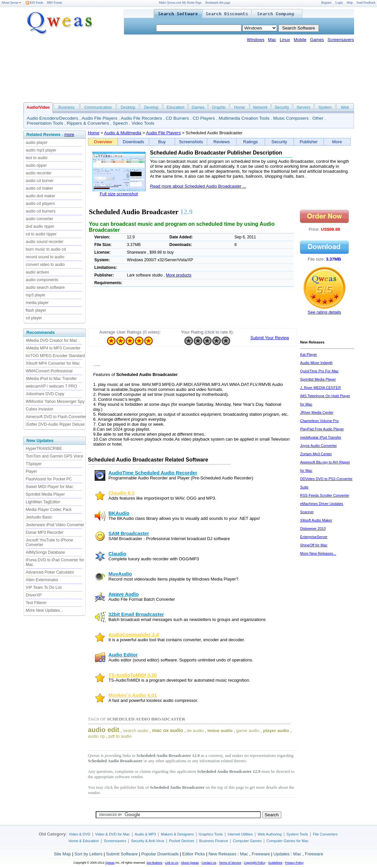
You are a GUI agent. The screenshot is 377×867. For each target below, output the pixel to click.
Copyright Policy (254, 862)
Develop (151, 107)
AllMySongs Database (45, 552)
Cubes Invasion (39, 409)
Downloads (133, 141)
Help (350, 2)
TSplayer (34, 464)
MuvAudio (120, 574)
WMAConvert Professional (49, 371)
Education (175, 107)
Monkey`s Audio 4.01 (133, 695)
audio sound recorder (44, 241)
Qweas (110, 862)
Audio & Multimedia (122, 132)
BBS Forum (54, 2)
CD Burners (177, 118)
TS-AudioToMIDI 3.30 (133, 675)
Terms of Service (230, 862)
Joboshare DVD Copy (45, 394)
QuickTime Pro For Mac (319, 371)
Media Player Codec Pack (49, 509)
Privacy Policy (294, 862)
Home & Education (83, 841)
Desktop (128, 107)
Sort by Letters (88, 853)
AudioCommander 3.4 (134, 634)
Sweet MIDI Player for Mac (49, 486)
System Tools (297, 834)
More (337, 141)
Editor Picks (193, 853)
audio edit (103, 729)
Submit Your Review (269, 337)
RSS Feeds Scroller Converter (324, 495)
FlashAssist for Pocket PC (49, 479)
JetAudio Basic (39, 517)
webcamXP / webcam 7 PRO (51, 386)
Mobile (300, 39)
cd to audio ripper (41, 234)
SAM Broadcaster (129, 533)
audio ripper (36, 165)
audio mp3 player (41, 150)
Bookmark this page (217, 2)
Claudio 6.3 (122, 493)
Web (345, 107)
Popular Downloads (160, 853)
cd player (34, 318)
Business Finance (213, 841)
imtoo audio (220, 730)
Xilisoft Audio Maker (316, 520)
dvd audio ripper (40, 226)
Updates (281, 853)
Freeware (261, 853)
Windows (255, 39)
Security (282, 107)
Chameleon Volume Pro (319, 421)
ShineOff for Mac (314, 545)
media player (37, 302)
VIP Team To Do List (44, 587)
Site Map (62, 853)
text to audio (36, 157)
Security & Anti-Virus (147, 841)
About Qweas (11, 2)
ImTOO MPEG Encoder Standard (55, 355)
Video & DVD (79, 834)
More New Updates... (44, 610)
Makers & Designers (177, 834)
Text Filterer (36, 602)
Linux (285, 39)
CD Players (204, 118)
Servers (303, 107)
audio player (36, 142)
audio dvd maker (40, 196)
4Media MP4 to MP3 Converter (53, 348)
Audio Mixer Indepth (316, 363)
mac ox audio (167, 730)
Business (66, 107)
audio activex (37, 272)
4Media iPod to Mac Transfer (51, 378)
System (324, 107)
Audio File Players (99, 118)
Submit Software (122, 853)
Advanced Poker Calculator (50, 572)
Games (317, 39)
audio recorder (38, 173)
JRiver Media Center (316, 412)
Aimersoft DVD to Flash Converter (56, 416)
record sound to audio (45, 257)
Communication (98, 107)
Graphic (219, 107)
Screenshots (191, 141)
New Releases (222, 853)
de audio (195, 730)
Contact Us (209, 862)
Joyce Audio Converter (318, 446)
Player (31, 471)
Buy (161, 141)
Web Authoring (270, 834)
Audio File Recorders (141, 118)
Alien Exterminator (42, 580)
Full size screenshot (119, 193)
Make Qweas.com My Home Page (180, 2)
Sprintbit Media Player (45, 494)
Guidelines (275, 862)
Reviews (222, 141)
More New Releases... (318, 553)
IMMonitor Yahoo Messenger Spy (55, 401)
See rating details (324, 312)
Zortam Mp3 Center (316, 454)
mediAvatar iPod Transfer (320, 437)
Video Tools (143, 123)
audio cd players (40, 203)
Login (339, 2)
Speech (120, 123)
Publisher (309, 141)
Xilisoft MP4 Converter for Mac (53, 363)
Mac (272, 39)
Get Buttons (154, 862)
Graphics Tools (211, 834)
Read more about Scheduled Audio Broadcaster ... (198, 186)
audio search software (45, 287)
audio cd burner (39, 180)
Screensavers (341, 39)
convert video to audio (45, 264)
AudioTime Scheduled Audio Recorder (153, 472)
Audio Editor (123, 654)
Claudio (118, 553)
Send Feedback (366, 2)
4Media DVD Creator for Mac (51, 340)
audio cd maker (39, 188)
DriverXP (34, 595)
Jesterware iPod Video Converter (55, 525)
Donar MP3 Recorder (44, 532)
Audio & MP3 (145, 834)
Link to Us (171, 862)
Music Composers (291, 118)
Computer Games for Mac (287, 841)
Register (326, 2)
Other (317, 118)
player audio (276, 730)
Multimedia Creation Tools (244, 118)
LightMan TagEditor (43, 502)
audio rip (96, 736)
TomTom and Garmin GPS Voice (54, 456)
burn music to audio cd (46, 249)
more (69, 134)
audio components (42, 280)
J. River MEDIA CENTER (320, 388)
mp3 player (36, 295)
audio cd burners (40, 211)
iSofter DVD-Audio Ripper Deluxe (55, 424)
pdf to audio (120, 736)
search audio (135, 730)
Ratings (250, 141)
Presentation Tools (45, 123)
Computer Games (247, 841)
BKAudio (119, 513)
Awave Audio (124, 594)
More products (178, 275)
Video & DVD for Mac (112, 834)
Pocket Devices (181, 841)
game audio (247, 730)
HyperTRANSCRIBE (44, 448)
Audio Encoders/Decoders (52, 118)
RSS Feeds (34, 2)
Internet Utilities (240, 834)
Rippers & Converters (88, 123)
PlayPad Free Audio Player (322, 429)
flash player (36, 310)
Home (239, 107)
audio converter (39, 219)
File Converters (325, 834)
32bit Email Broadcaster (136, 614)
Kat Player (308, 354)
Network (260, 107)
